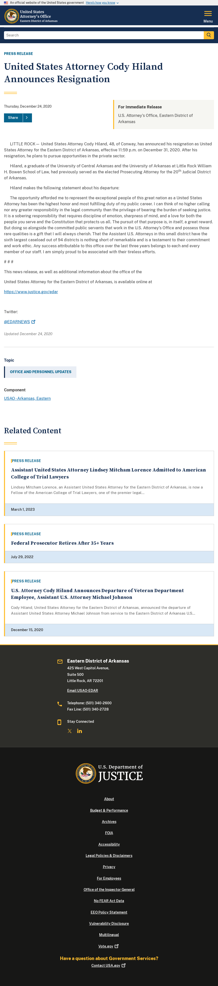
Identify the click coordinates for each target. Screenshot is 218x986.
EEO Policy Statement (109, 912)
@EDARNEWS (20, 321)
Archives (109, 822)
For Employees (109, 878)
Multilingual (109, 935)
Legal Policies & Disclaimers (109, 856)
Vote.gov (109, 946)
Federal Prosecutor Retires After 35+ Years (62, 543)
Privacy (109, 867)
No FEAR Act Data (109, 901)
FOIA (109, 833)
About (109, 799)
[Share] (18, 117)
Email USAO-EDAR (82, 691)
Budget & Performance (109, 810)
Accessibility (109, 844)
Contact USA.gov (109, 966)
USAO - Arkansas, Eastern (27, 398)
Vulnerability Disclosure (109, 924)
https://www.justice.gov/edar (31, 291)
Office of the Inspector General (109, 890)
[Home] (31, 22)
